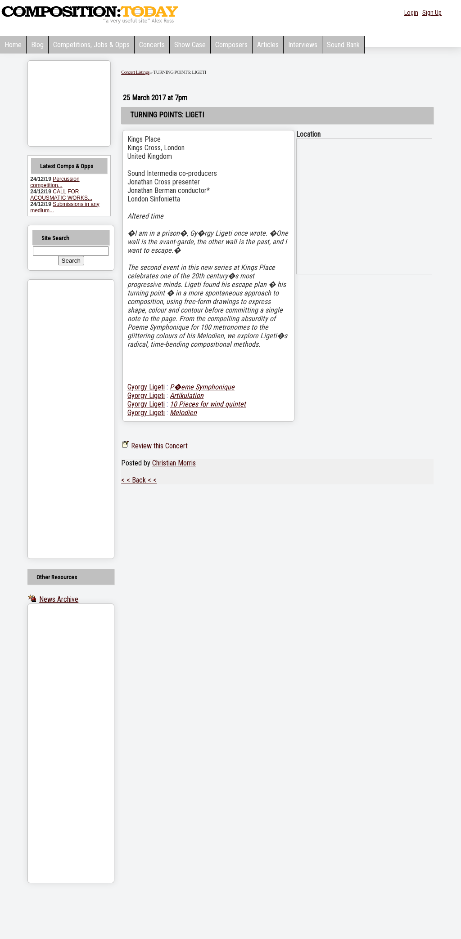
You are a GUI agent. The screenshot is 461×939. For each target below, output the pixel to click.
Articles (268, 44)
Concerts (152, 44)
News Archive (58, 599)
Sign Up (432, 12)
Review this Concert (159, 446)
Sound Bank (343, 44)
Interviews (302, 44)
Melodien (183, 412)
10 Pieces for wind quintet (208, 404)
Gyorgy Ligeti (146, 387)
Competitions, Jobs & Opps (91, 44)
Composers (231, 44)
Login (411, 12)
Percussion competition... (54, 182)
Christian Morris (174, 463)
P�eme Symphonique (202, 387)
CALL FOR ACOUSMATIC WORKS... (61, 194)
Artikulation (186, 395)
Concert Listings (135, 72)
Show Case (190, 44)
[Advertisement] (59, 419)
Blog (37, 44)
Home (13, 44)
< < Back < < (139, 480)
